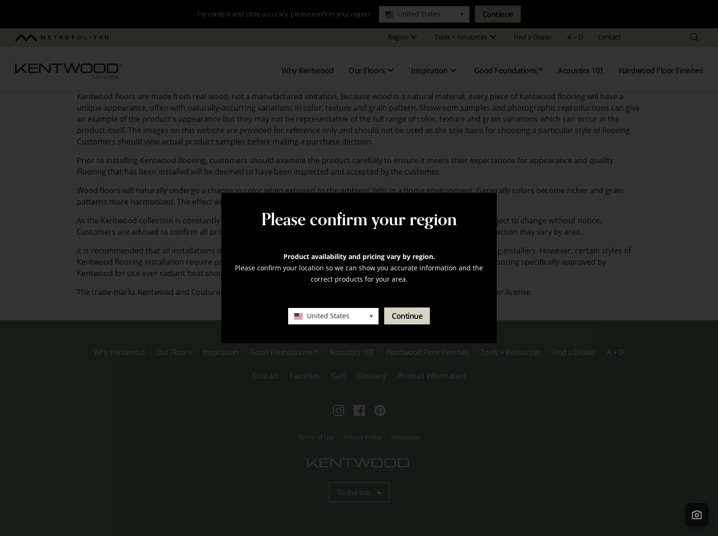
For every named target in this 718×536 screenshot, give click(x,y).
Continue (407, 316)
